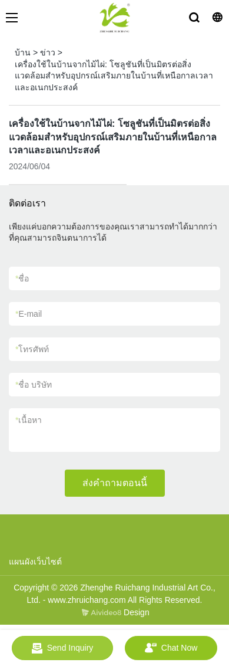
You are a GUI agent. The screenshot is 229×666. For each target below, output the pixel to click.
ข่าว (47, 52)
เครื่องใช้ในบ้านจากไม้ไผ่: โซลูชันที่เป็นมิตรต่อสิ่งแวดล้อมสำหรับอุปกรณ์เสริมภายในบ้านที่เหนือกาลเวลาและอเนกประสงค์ (114, 76)
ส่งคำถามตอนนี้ (114, 483)
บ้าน (23, 52)
